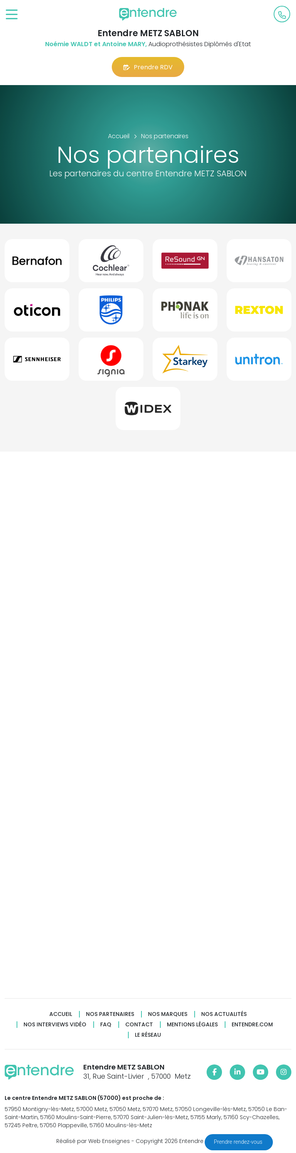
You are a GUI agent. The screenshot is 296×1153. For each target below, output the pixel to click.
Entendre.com (252, 1024)
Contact (139, 1024)
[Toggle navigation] (12, 15)
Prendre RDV (148, 67)
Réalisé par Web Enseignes (93, 1141)
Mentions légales (192, 1024)
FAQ (105, 1024)
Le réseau (148, 1035)
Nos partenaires (110, 1014)
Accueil (60, 1014)
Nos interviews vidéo (55, 1024)
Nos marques (167, 1014)
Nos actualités (224, 1014)
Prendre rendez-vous (239, 1142)
